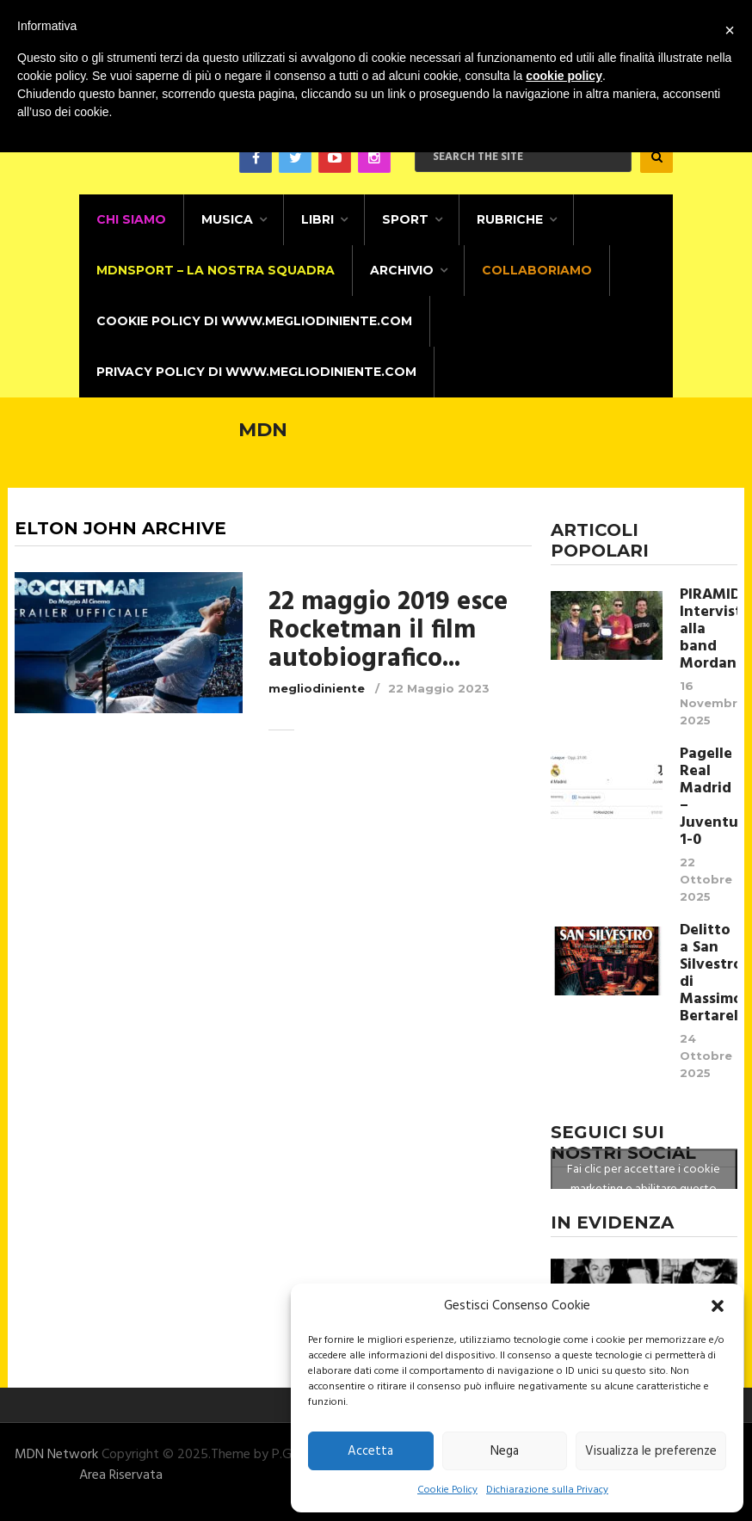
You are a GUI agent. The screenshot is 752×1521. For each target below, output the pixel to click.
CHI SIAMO (131, 219)
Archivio (402, 270)
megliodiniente (316, 688)
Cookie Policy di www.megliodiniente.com (254, 321)
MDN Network (56, 1455)
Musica (227, 219)
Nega (504, 1451)
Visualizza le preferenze (651, 1451)
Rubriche (510, 219)
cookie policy (564, 76)
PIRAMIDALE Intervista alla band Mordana (708, 630)
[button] (717, 1306)
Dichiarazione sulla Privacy (547, 1490)
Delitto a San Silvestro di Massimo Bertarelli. (708, 973)
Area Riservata (121, 1475)
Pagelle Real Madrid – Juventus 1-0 (708, 797)
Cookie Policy (447, 1490)
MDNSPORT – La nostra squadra (215, 270)
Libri (317, 219)
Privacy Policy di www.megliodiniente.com (256, 371)
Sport (405, 219)
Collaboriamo (537, 270)
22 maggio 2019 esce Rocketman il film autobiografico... (388, 631)
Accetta (370, 1451)
